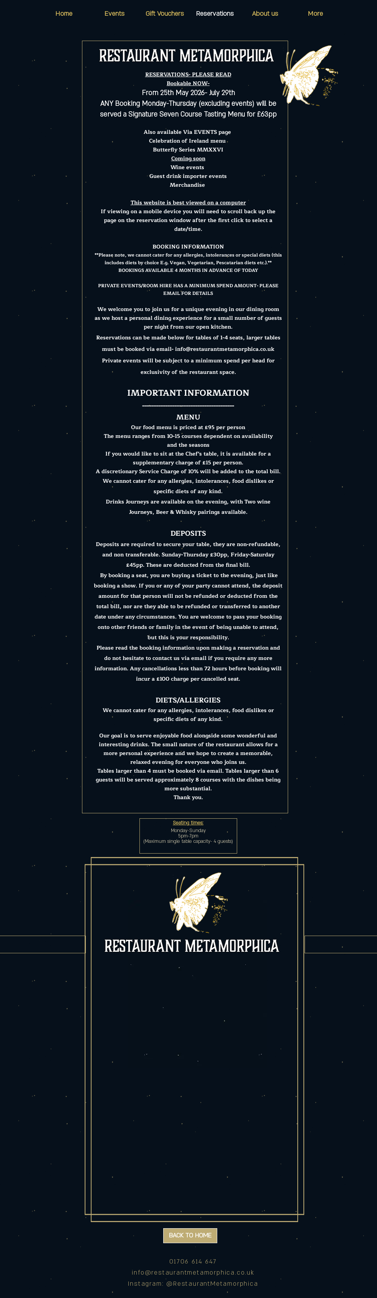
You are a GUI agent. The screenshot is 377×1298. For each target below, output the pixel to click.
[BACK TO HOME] (190, 1235)
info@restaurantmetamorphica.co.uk (224, 349)
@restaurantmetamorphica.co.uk (199, 1272)
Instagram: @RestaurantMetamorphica (193, 1284)
